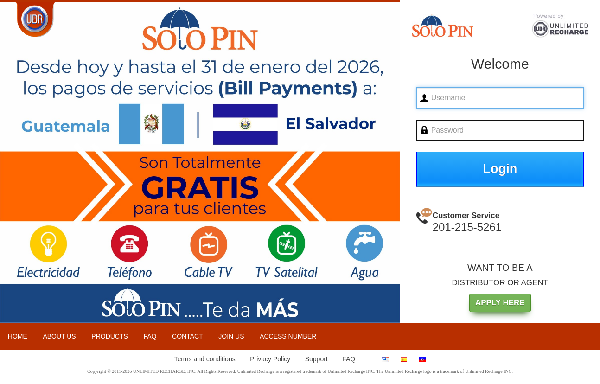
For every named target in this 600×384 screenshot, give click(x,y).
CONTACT (187, 336)
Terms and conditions (204, 359)
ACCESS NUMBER (288, 336)
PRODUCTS (109, 336)
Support (316, 359)
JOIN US (231, 336)
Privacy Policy (270, 359)
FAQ (149, 336)
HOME (17, 336)
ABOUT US (59, 336)
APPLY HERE (500, 302)
